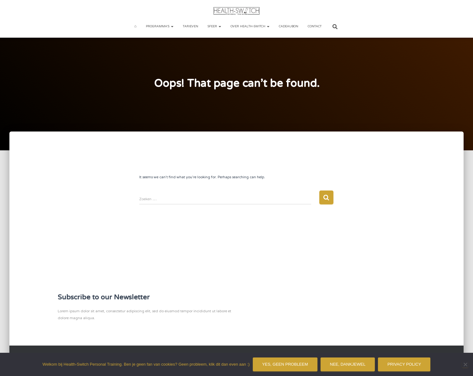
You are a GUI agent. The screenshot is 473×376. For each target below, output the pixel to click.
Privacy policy (404, 364)
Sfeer (214, 26)
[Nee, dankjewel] (465, 364)
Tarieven (190, 26)
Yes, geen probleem (285, 364)
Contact (315, 26)
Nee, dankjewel (347, 364)
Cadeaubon (288, 26)
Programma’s (159, 26)
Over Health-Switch (250, 26)
